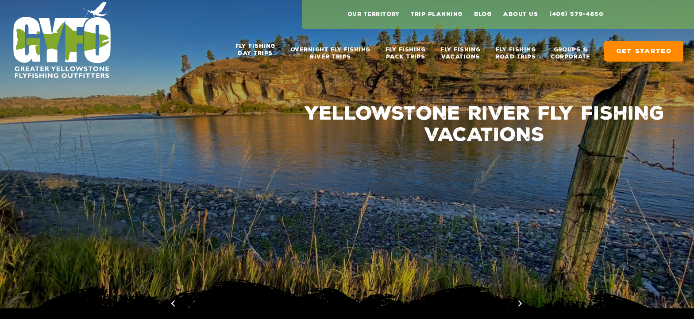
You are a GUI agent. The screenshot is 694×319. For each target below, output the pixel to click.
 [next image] (682, 303)
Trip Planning (436, 14)
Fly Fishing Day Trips (255, 49)
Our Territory (373, 14)
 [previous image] (658, 303)
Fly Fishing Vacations (460, 49)
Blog (483, 14)
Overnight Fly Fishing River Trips (330, 49)
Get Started (643, 47)
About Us (520, 14)
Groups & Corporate (570, 49)
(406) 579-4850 (576, 14)
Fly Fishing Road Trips (515, 49)
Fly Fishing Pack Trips (405, 49)
